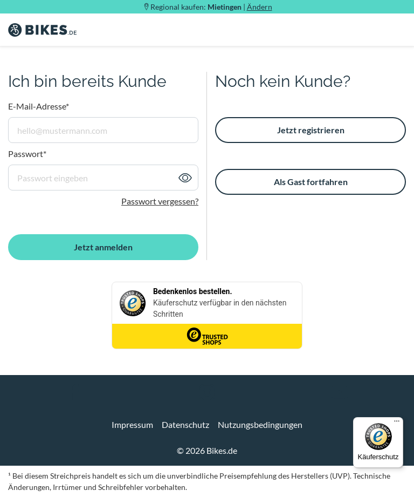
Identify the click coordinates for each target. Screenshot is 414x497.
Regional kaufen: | (211, 6)
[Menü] (396, 423)
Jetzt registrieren (310, 130)
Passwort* (27, 153)
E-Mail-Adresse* (38, 106)
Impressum (132, 424)
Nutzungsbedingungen (260, 424)
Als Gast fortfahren (311, 181)
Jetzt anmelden (103, 247)
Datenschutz (185, 424)
